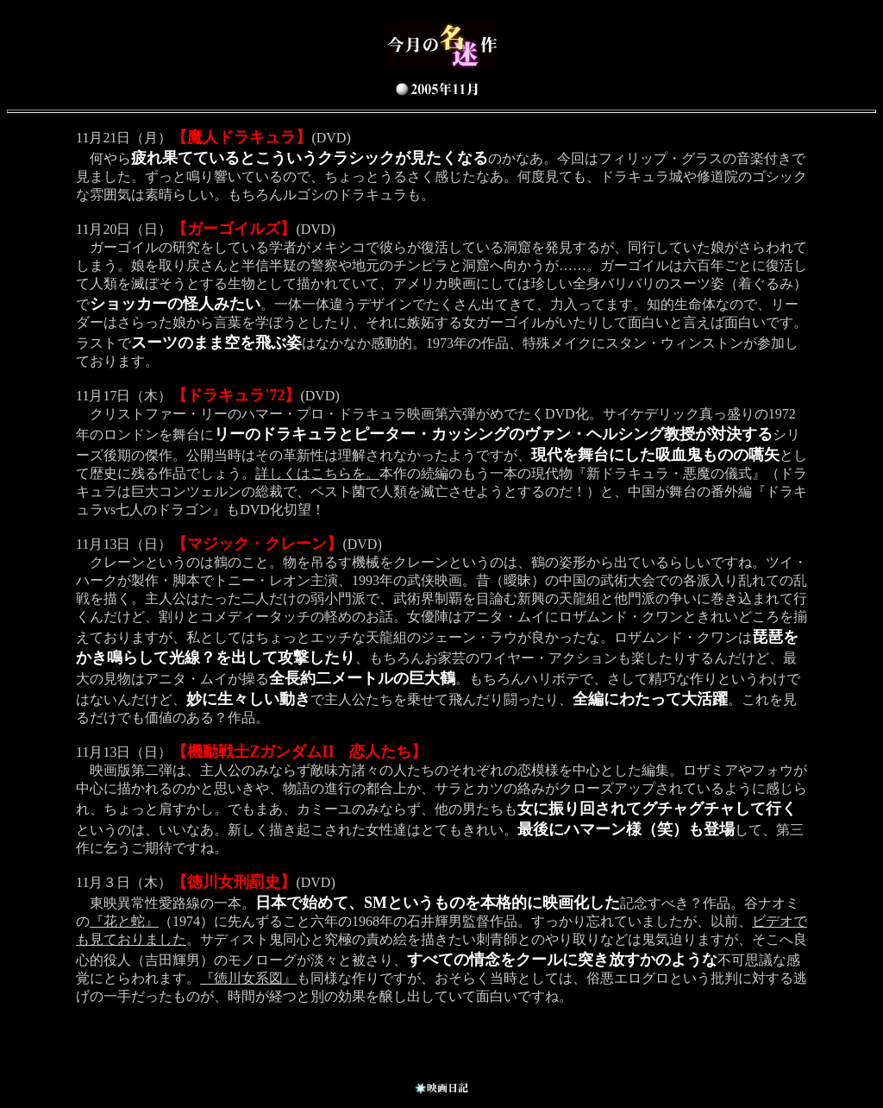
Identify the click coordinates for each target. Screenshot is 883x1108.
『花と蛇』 (124, 921)
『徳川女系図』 (248, 978)
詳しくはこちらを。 (317, 473)
